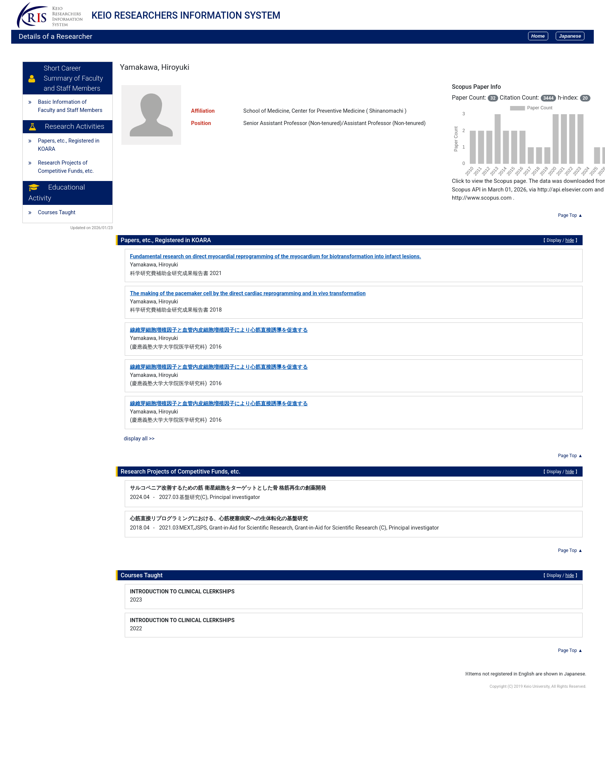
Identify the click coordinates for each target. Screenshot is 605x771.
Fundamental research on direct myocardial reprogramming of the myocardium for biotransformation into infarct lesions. (275, 256)
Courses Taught (56, 212)
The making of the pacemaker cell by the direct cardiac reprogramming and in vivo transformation (248, 293)
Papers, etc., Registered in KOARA (69, 145)
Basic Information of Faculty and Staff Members (70, 106)
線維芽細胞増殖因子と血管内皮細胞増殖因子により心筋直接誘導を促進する (219, 330)
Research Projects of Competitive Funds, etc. (66, 167)
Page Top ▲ (570, 215)
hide (569, 240)
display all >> (139, 439)
